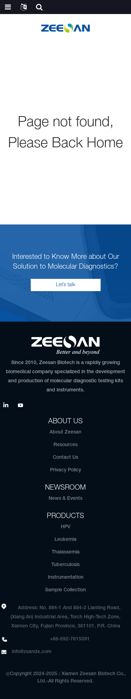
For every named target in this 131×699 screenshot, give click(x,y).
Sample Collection (65, 590)
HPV (66, 527)
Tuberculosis (65, 565)
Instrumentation (65, 577)
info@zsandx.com (31, 652)
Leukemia (65, 539)
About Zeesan (65, 432)
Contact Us (65, 457)
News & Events (65, 498)
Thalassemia (66, 552)
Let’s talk (65, 284)
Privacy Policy (65, 470)
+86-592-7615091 (70, 639)
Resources (65, 445)
